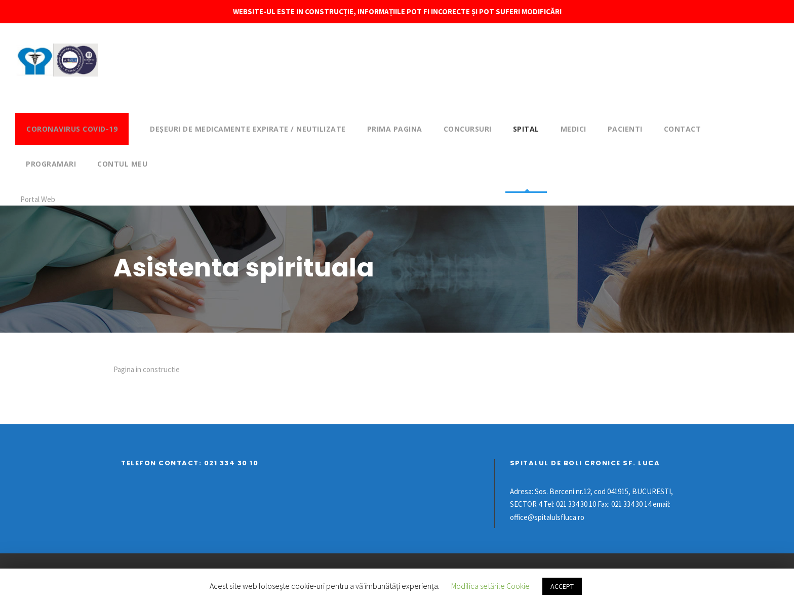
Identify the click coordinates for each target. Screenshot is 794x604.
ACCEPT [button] (562, 586)
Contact (682, 129)
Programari (51, 164)
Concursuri (468, 129)
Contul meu (122, 164)
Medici (573, 129)
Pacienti (625, 129)
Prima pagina (394, 129)
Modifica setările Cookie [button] (490, 586)
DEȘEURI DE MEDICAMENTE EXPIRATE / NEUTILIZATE (248, 129)
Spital (526, 129)
